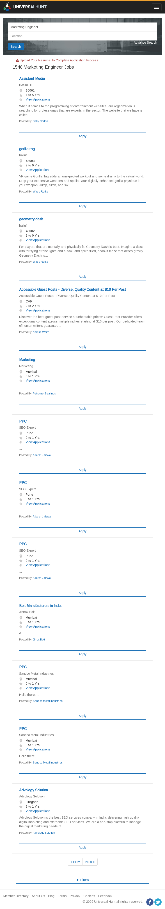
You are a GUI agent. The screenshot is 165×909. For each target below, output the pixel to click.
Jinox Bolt (39, 639)
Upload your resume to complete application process (57, 60)
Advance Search (145, 42)
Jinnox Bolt (27, 612)
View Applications (34, 99)
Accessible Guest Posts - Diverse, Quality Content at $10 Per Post (72, 289)
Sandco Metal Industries (36, 673)
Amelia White (41, 332)
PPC (23, 421)
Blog (51, 896)
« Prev (75, 862)
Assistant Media (32, 79)
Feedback (105, 896)
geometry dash (31, 219)
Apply (83, 136)
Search (16, 46)
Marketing (27, 360)
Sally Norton (40, 121)
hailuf (23, 155)
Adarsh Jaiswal (42, 455)
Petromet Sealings (44, 393)
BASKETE (26, 85)
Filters (82, 880)
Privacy (75, 896)
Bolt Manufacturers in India (40, 606)
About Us (38, 896)
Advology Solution (33, 790)
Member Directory (16, 896)
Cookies (89, 896)
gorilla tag (27, 149)
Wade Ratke (40, 191)
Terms (62, 896)
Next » (90, 862)
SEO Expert (27, 427)
